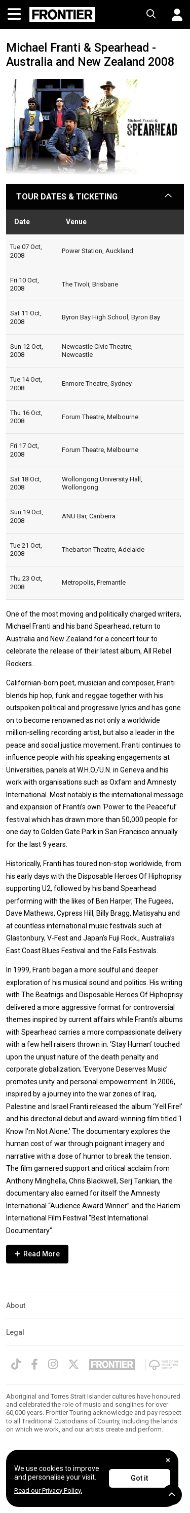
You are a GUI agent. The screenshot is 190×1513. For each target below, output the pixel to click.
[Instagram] (53, 1364)
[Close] (168, 1460)
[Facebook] (34, 1364)
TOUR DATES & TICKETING (67, 196)
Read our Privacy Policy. (48, 1490)
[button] (173, 15)
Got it (139, 1478)
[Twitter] (73, 1364)
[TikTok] (16, 1364)
